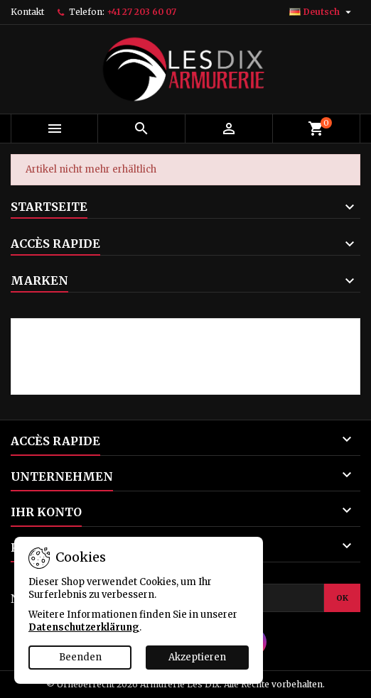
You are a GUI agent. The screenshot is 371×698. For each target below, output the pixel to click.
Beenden (80, 657)
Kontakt (27, 11)
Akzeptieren (197, 657)
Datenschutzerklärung (83, 627)
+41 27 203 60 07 (141, 11)
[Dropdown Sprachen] (322, 12)
